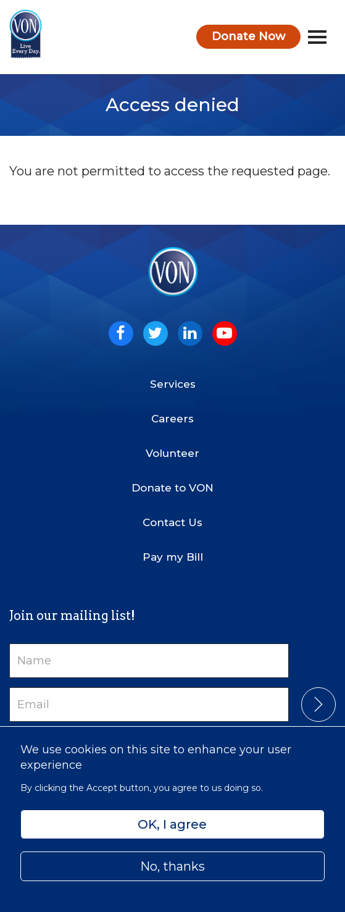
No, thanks (172, 866)
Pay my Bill (173, 557)
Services (173, 384)
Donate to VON (172, 488)
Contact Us (172, 522)
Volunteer (172, 453)
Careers (172, 418)
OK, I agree (172, 824)
